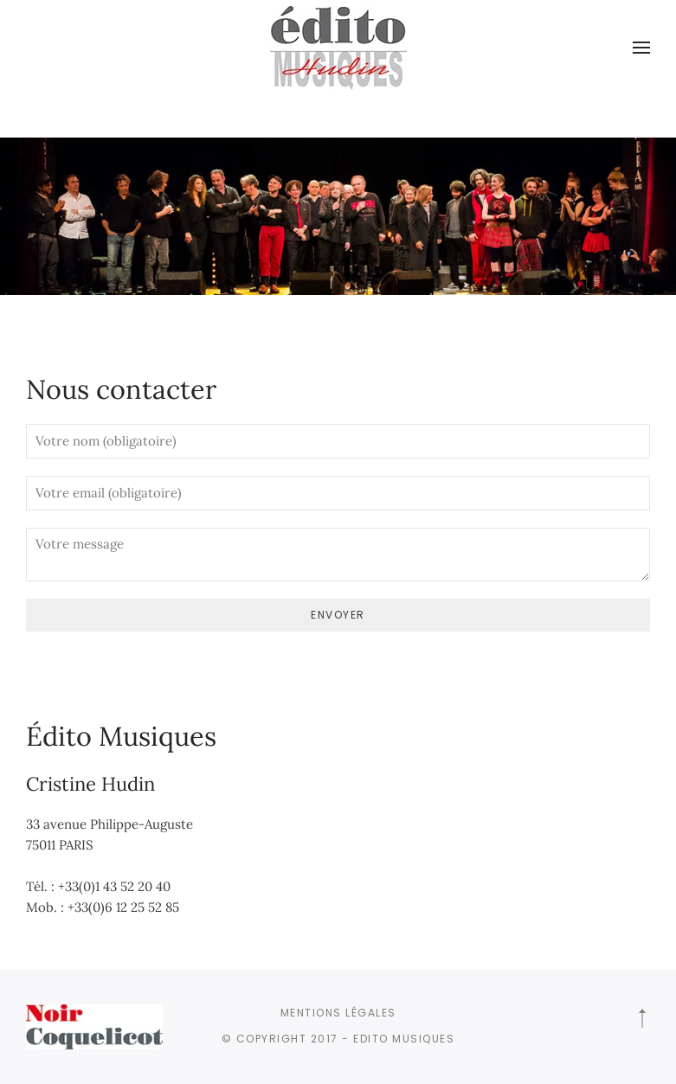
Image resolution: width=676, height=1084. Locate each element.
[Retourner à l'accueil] (338, 47)
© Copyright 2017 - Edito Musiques (338, 1038)
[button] (641, 47)
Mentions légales (338, 1012)
